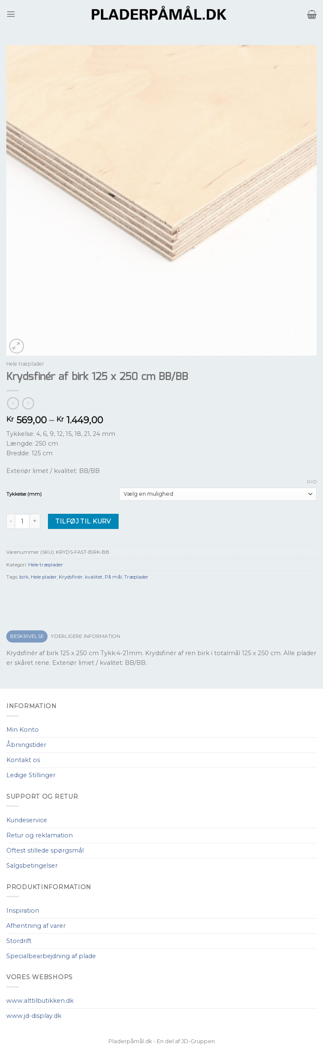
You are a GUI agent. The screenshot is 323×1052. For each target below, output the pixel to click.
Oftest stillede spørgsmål (45, 850)
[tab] (27, 636)
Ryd (312, 482)
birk (24, 577)
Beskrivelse (27, 636)
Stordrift (19, 941)
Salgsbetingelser (32, 865)
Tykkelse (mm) (24, 494)
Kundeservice (26, 820)
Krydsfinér (71, 577)
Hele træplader (25, 364)
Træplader (136, 577)
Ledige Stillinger (31, 775)
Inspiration (22, 910)
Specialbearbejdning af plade (51, 956)
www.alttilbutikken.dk (40, 1000)
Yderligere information (85, 636)
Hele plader (44, 577)
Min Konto (22, 729)
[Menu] (11, 14)
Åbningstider (26, 745)
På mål (113, 577)
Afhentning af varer (36, 926)
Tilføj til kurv (83, 521)
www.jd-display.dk (33, 1016)
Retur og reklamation (39, 835)
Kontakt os (23, 760)
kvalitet (94, 577)
